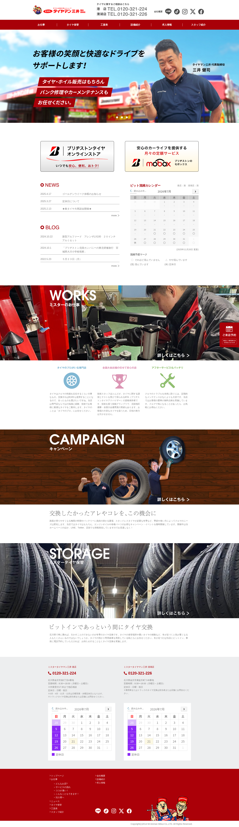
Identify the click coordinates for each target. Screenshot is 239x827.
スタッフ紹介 (198, 24)
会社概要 (101, 775)
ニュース (55, 801)
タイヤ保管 (73, 24)
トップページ (57, 775)
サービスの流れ (63, 787)
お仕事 (41, 24)
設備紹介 (135, 24)
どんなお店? (62, 783)
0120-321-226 (138, 673)
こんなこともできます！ (67, 794)
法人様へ (60, 797)
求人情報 (167, 24)
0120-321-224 (62, 673)
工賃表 (104, 24)
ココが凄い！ (62, 790)
